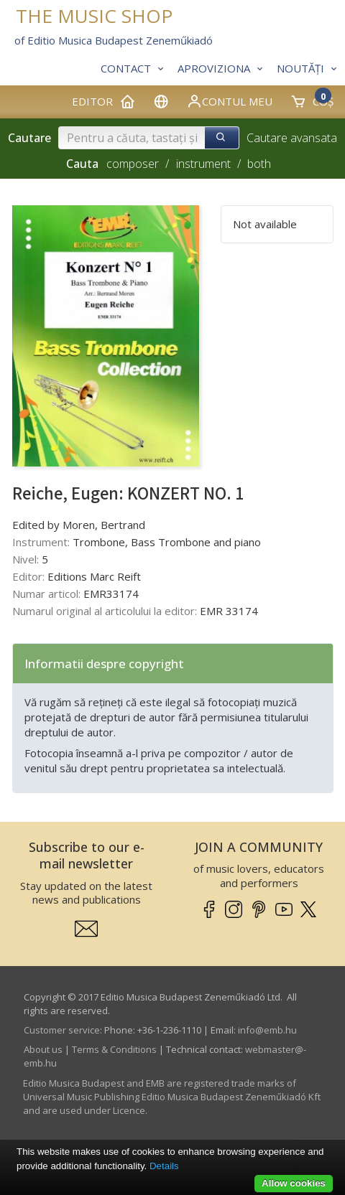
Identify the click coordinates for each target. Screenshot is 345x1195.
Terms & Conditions (114, 1049)
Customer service (62, 1029)
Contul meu (229, 101)
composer (132, 164)
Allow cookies (294, 1183)
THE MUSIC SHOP (94, 16)
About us (43, 1049)
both (259, 164)
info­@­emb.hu (267, 1029)
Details (164, 1166)
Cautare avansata (292, 138)
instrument (203, 164)
